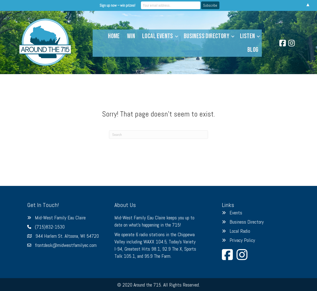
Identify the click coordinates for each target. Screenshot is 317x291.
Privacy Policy (242, 240)
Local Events (157, 36)
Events (236, 212)
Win (131, 36)
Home (114, 36)
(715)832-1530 (50, 227)
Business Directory (206, 36)
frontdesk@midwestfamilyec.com (66, 245)
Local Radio (240, 231)
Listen (247, 36)
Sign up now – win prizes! (117, 5)
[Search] (158, 134)
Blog (253, 50)
